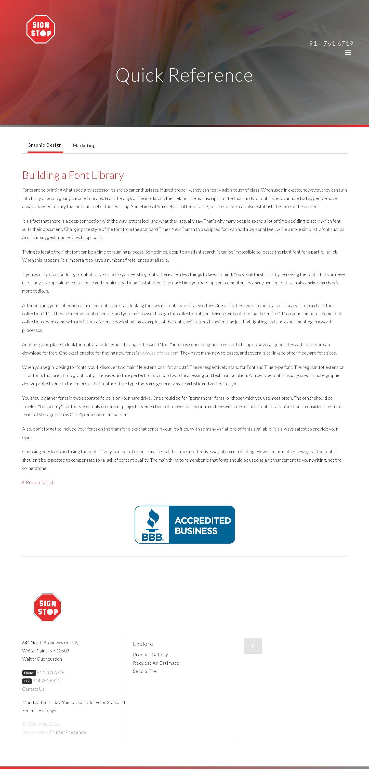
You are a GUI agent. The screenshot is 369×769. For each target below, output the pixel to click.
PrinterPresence (67, 732)
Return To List (40, 482)
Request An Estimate (156, 663)
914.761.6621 (46, 680)
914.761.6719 (331, 43)
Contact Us (33, 689)
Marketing (84, 145)
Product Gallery (150, 654)
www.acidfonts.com (159, 353)
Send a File (145, 671)
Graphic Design (45, 145)
